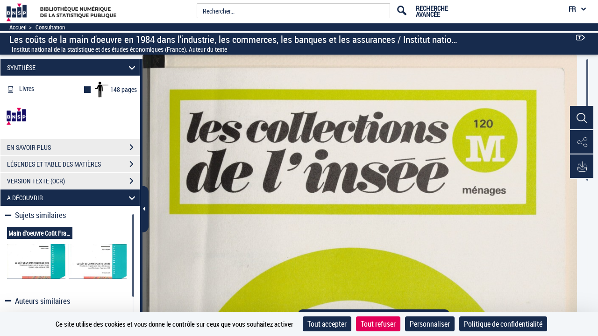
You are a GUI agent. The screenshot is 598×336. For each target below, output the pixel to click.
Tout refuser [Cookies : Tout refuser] (378, 324)
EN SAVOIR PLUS (73, 147)
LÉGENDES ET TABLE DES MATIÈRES (73, 164)
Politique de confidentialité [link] (503, 324)
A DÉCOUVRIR (72, 197)
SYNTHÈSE (72, 67)
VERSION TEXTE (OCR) (73, 181)
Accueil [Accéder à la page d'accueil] (18, 27)
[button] (581, 118)
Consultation (50, 27)
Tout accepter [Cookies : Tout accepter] (327, 324)
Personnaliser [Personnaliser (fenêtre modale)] (430, 324)
